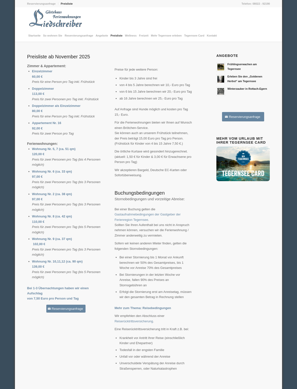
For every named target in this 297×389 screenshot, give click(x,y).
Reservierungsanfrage (41, 3)
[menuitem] (42, 3)
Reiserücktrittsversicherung (133, 321)
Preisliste (67, 3)
